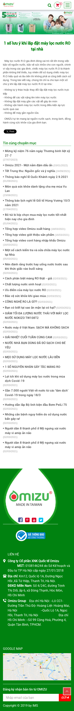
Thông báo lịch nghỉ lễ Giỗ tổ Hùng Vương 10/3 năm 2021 (37, 203)
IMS (35, 705)
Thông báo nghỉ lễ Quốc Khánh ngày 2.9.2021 (36, 177)
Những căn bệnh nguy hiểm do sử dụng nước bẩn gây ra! (36, 417)
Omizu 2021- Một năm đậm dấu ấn (28, 165)
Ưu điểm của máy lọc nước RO (25, 290)
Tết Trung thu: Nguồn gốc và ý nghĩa (30, 171)
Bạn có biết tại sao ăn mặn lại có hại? (30, 307)
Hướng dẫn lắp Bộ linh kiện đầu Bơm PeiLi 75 (36, 405)
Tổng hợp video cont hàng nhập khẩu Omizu (35, 240)
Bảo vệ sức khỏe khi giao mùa (25, 296)
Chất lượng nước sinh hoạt (23, 284)
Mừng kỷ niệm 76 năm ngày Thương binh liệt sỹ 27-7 (37, 153)
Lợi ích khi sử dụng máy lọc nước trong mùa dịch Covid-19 (35, 379)
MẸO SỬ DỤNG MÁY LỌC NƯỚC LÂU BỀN (32, 357)
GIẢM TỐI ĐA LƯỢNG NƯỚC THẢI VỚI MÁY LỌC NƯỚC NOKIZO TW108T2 (36, 316)
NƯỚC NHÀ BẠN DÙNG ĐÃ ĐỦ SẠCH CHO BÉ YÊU (35, 345)
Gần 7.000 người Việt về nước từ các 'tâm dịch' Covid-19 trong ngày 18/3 (36, 393)
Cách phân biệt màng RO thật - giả (28, 278)
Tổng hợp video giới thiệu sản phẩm (29, 235)
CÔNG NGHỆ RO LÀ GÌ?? (21, 301)
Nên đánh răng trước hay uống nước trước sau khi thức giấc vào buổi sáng (36, 267)
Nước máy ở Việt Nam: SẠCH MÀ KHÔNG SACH (37, 327)
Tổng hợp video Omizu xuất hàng (27, 229)
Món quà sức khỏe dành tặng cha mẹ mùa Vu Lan (36, 189)
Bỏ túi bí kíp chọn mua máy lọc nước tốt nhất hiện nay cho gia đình (35, 217)
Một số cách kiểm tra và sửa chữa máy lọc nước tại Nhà (37, 252)
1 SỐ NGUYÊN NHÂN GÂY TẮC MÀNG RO (32, 367)
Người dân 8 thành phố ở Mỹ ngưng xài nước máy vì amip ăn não (35, 431)
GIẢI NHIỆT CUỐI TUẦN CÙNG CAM (28, 337)
